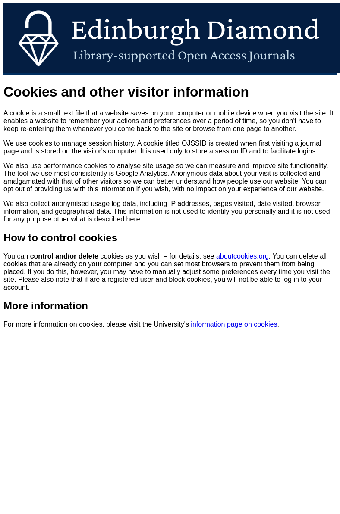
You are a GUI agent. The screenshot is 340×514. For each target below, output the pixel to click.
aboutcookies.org (242, 256)
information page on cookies (234, 324)
